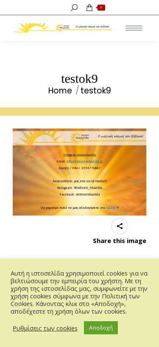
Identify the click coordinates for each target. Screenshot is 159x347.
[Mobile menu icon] (134, 28)
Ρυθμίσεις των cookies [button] (45, 328)
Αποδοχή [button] (101, 327)
